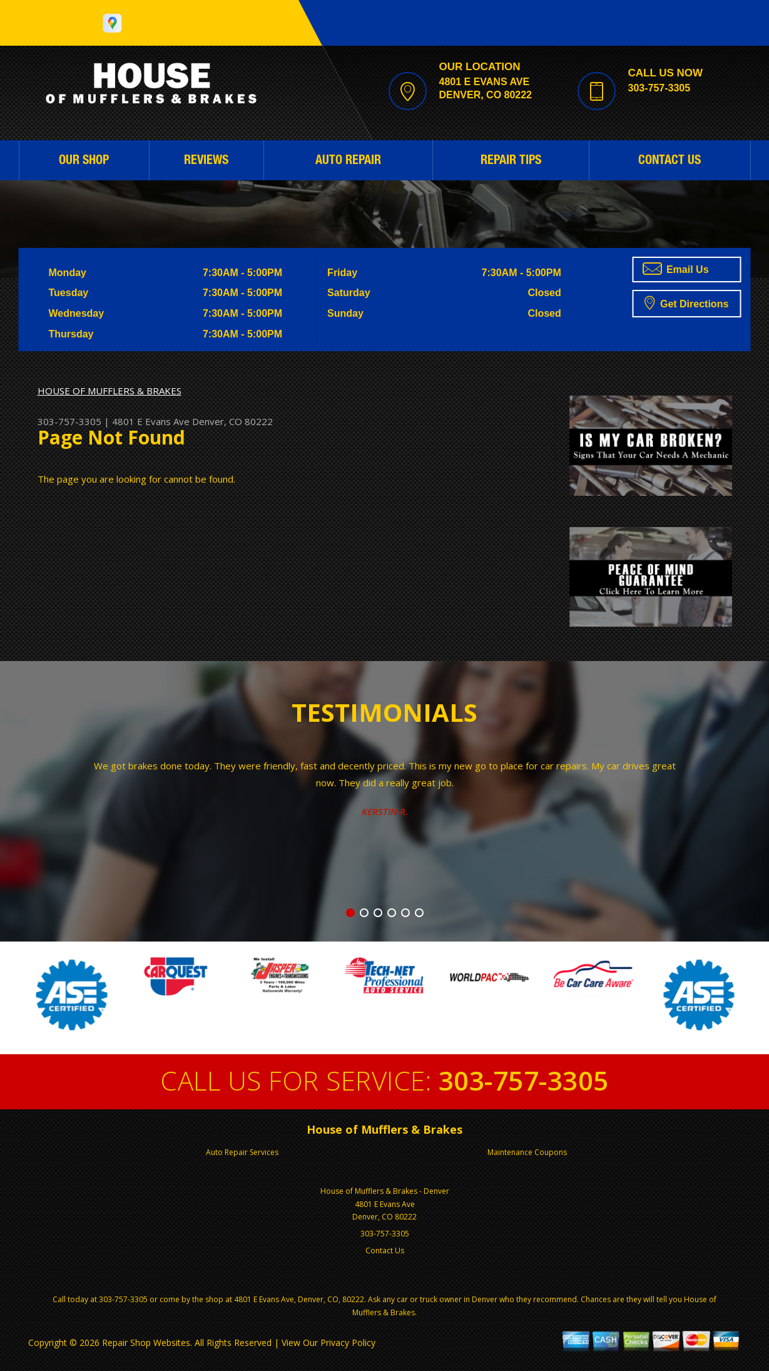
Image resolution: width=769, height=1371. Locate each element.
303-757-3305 (659, 88)
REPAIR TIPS (511, 161)
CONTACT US (669, 161)
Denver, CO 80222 (232, 421)
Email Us (676, 268)
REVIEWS (206, 161)
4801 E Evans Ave (151, 421)
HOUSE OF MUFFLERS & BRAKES (109, 390)
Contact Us (384, 1250)
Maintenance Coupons (527, 1152)
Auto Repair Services (242, 1152)
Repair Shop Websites (146, 1342)
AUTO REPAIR (348, 161)
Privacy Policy (347, 1342)
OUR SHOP (84, 161)
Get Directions (686, 302)
